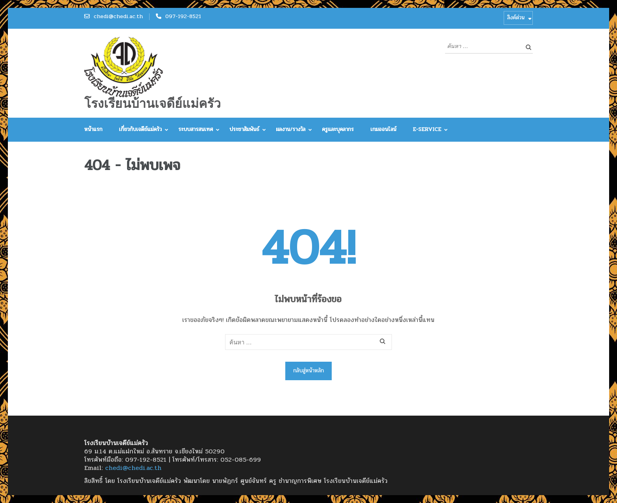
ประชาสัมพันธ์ (244, 129)
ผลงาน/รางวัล (290, 129)
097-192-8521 (183, 16)
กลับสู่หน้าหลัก (308, 370)
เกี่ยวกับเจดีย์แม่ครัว (140, 129)
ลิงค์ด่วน (516, 17)
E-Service (427, 129)
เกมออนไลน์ (383, 129)
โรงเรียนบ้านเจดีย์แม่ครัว (152, 103)
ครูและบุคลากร (338, 129)
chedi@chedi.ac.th (118, 16)
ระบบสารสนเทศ (195, 129)
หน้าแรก (93, 129)
